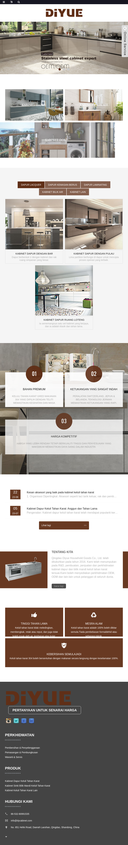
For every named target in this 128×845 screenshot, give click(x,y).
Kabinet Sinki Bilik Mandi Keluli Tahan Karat (27, 785)
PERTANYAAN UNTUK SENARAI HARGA (44, 710)
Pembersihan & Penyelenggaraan (22, 747)
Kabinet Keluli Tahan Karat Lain (21, 790)
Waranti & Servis (13, 757)
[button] (59, 69)
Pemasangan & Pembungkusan (21, 752)
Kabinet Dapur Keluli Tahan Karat (22, 781)
